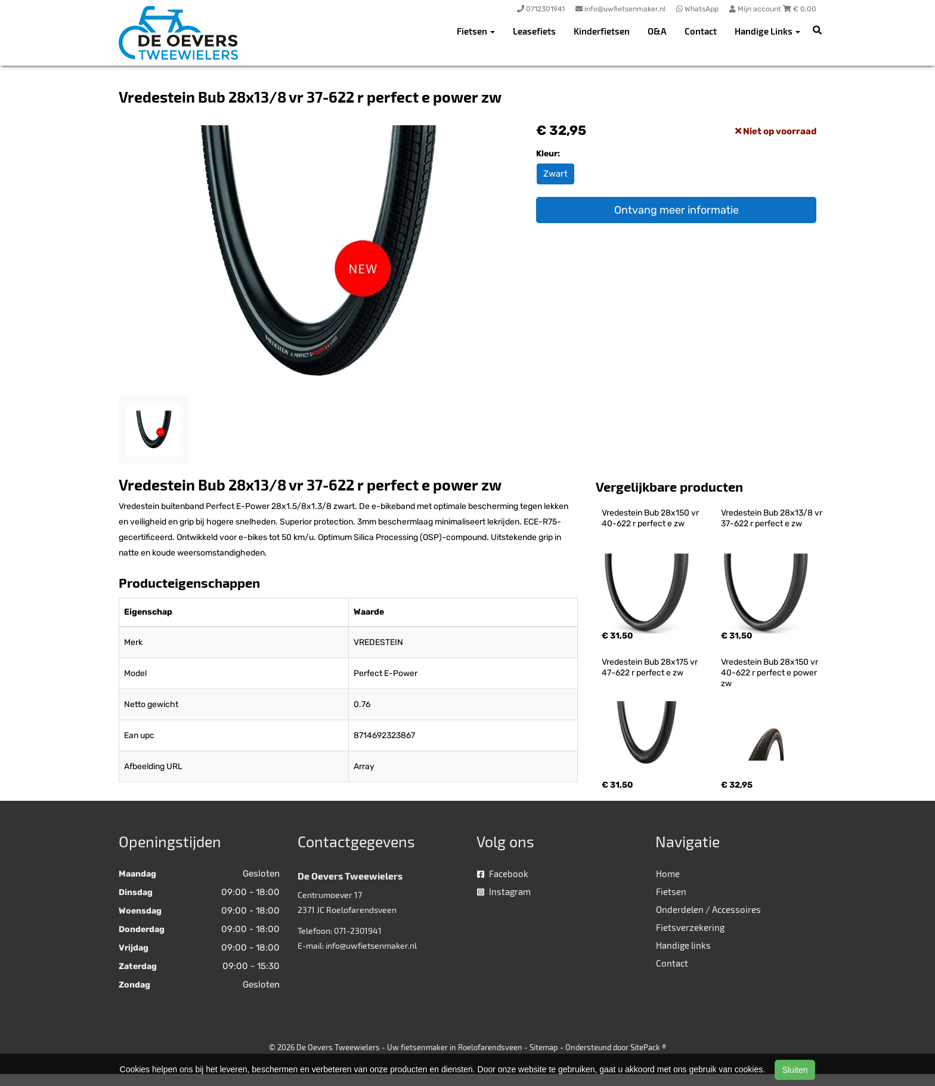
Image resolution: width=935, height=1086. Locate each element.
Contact (701, 31)
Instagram (504, 891)
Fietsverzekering (690, 927)
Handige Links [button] (767, 31)
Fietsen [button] (476, 31)
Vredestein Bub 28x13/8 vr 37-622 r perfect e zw (772, 518)
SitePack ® (648, 1047)
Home (668, 873)
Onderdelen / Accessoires (708, 909)
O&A (657, 31)
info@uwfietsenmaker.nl (371, 945)
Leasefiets (534, 31)
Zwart (555, 173)
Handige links (683, 945)
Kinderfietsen (602, 31)
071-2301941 (358, 930)
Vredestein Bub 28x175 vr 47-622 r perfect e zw (650, 667)
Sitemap (544, 1047)
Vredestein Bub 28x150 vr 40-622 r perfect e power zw (770, 673)
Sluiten (795, 1070)
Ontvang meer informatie (676, 210)
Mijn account (756, 9)
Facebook (502, 873)
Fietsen (671, 891)
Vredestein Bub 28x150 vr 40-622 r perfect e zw (651, 518)
